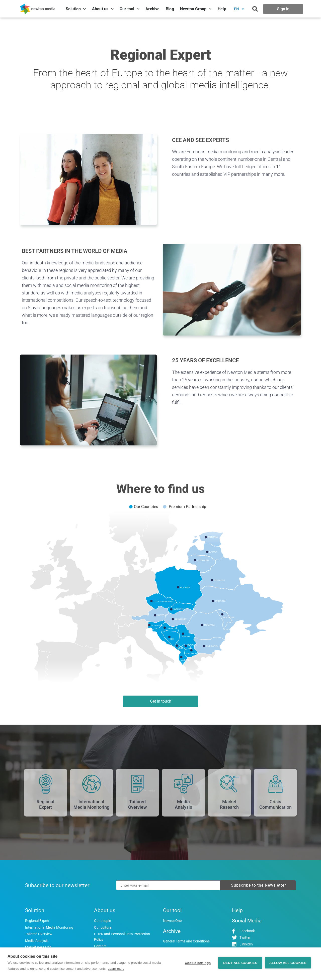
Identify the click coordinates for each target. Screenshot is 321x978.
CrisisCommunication (275, 804)
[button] (255, 9)
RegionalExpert (45, 804)
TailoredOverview (137, 804)
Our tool (129, 9)
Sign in (283, 9)
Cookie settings (198, 963)
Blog (170, 9)
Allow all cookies (287, 963)
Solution (76, 9)
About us (103, 9)
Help (222, 9)
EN (239, 9)
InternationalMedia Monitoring (91, 804)
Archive (152, 9)
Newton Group (196, 9)
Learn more (116, 968)
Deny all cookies (240, 963)
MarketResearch (229, 804)
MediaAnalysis (183, 804)
